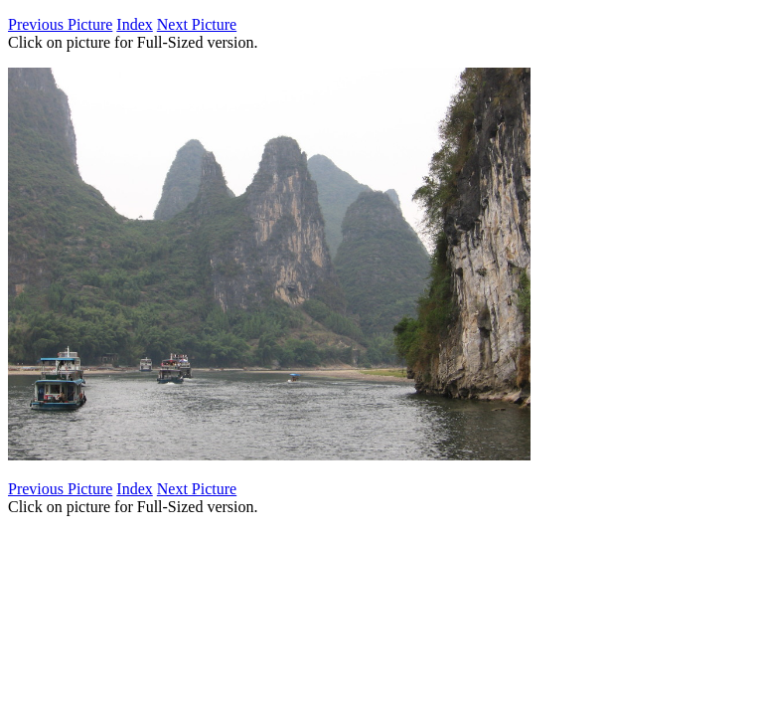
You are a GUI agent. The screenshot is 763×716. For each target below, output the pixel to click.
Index (134, 24)
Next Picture (196, 24)
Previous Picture (60, 24)
